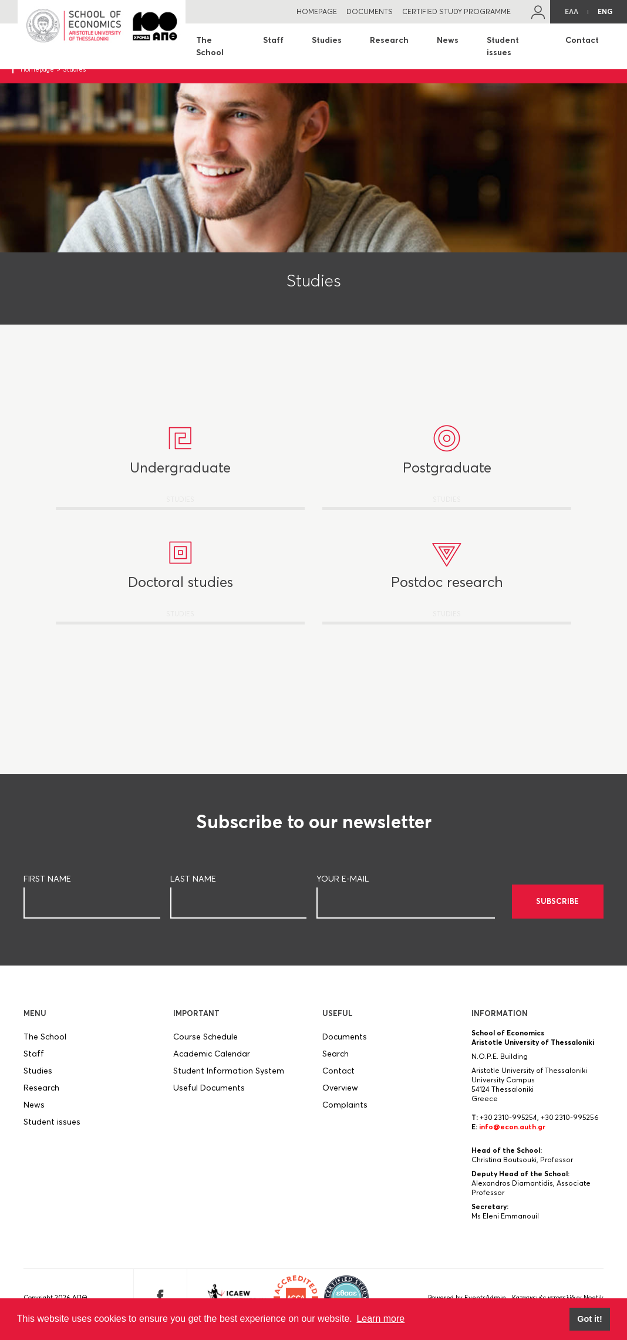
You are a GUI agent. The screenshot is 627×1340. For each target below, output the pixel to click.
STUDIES (180, 483)
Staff (273, 40)
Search (335, 1060)
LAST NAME (193, 885)
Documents (344, 1043)
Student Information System (228, 1077)
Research (389, 40)
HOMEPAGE (316, 11)
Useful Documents (209, 1094)
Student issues (503, 46)
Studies (327, 40)
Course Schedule (205, 1043)
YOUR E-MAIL (342, 885)
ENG (605, 11)
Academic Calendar (211, 1060)
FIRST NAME (47, 885)
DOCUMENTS (369, 11)
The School (210, 46)
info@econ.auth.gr (512, 1133)
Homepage (37, 69)
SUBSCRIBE (557, 908)
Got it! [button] (589, 1319)
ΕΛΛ (571, 11)
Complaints (345, 1111)
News (448, 40)
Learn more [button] (380, 1319)
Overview (340, 1094)
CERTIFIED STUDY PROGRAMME (456, 11)
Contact (582, 40)
